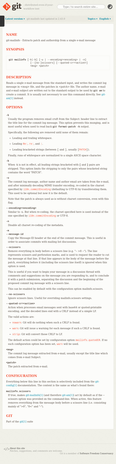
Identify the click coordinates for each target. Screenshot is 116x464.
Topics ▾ (92, 19)
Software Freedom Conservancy (96, 453)
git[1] (23, 421)
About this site (17, 448)
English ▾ (105, 19)
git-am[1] (67, 395)
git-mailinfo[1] (34, 395)
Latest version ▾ (15, 19)
